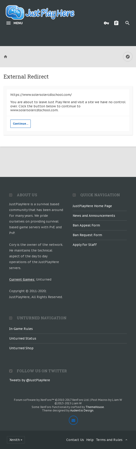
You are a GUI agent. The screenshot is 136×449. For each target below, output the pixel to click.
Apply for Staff (85, 245)
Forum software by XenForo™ (51, 400)
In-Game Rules (21, 329)
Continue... (20, 124)
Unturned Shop (21, 348)
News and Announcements (94, 216)
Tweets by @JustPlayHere (29, 380)
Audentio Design (81, 410)
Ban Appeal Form (86, 225)
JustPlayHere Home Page (92, 206)
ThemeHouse (95, 407)
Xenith (14, 440)
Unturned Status (22, 338)
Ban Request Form (87, 235)
